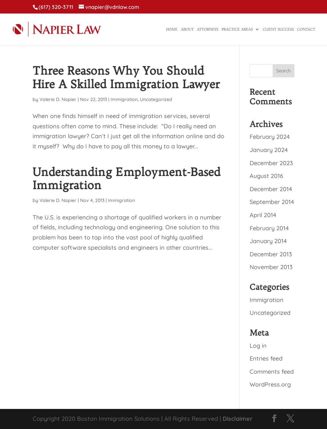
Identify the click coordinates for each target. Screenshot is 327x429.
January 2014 (268, 241)
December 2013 (271, 254)
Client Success (278, 29)
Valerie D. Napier (58, 99)
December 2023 (271, 163)
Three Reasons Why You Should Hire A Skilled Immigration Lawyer (126, 77)
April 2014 (263, 215)
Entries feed (266, 358)
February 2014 (269, 228)
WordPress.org (270, 384)
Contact (306, 29)
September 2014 (272, 202)
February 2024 (270, 136)
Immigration (124, 99)
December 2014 (271, 189)
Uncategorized (156, 99)
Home (171, 29)
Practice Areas (237, 29)
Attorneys (207, 29)
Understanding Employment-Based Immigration (126, 178)
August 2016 (266, 176)
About (187, 29)
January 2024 (269, 150)
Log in (258, 345)
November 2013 (271, 267)
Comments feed (272, 371)
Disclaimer (238, 418)
